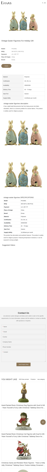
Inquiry (6, 66)
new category (41, 379)
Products (33, 379)
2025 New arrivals (24, 379)
